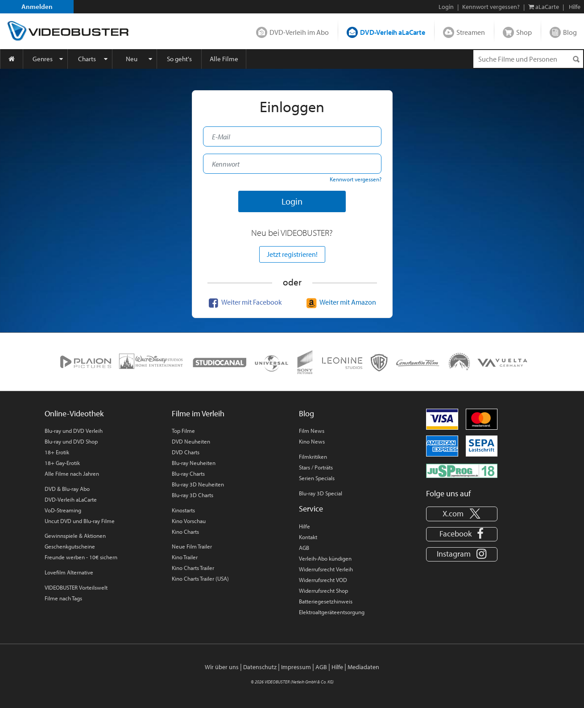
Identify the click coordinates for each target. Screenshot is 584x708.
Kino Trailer (185, 557)
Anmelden (37, 6)
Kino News (312, 441)
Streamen (470, 32)
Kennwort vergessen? (491, 7)
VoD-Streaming (63, 510)
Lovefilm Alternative (69, 572)
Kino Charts (185, 531)
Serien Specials (317, 478)
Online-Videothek (74, 413)
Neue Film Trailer (192, 546)
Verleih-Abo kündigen (325, 558)
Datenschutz (260, 667)
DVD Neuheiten (191, 441)
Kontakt (308, 536)
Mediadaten (363, 667)
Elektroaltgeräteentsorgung (331, 612)
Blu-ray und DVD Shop (71, 441)
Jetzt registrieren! (292, 254)
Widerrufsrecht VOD (323, 579)
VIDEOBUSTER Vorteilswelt (76, 587)
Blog (570, 32)
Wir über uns (222, 667)
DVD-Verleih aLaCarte (392, 32)
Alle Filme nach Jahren (72, 473)
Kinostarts (183, 510)
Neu (131, 58)
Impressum (296, 667)
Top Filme (183, 430)
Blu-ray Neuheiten (193, 462)
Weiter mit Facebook (244, 301)
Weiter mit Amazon (340, 301)
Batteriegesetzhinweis (325, 601)
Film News (311, 430)
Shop (524, 32)
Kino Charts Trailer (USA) (200, 578)
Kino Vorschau (189, 520)
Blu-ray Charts (188, 473)
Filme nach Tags (63, 598)
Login (446, 7)
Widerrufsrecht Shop (323, 590)
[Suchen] (576, 59)
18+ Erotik (57, 452)
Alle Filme (224, 58)
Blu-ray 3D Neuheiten (198, 484)
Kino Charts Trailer (193, 567)
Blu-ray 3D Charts (192, 495)
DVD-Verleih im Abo (299, 32)
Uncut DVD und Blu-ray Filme (80, 520)
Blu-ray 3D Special (320, 493)
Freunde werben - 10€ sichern (81, 557)
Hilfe (304, 526)
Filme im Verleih (198, 413)
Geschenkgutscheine (70, 546)
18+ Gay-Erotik (62, 462)
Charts (87, 58)
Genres (43, 58)
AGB (304, 547)
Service (311, 508)
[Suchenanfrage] (528, 59)
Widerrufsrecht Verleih (326, 569)
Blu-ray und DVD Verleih (74, 430)
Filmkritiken (313, 456)
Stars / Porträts (316, 467)
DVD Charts (185, 452)
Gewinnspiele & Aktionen (75, 535)
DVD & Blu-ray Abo (67, 488)
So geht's (179, 58)
